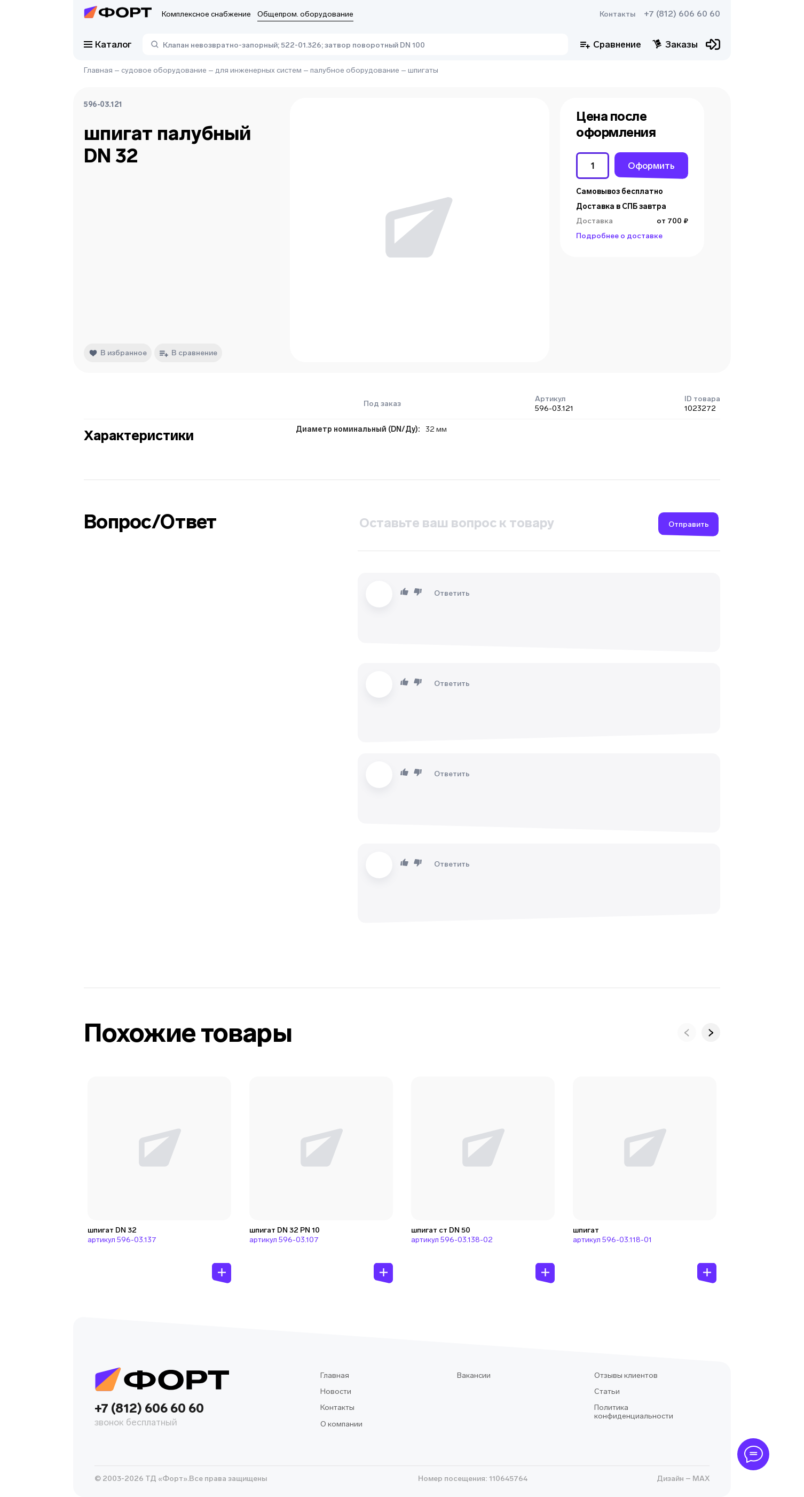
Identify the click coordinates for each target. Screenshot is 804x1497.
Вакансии (474, 1375)
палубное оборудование (354, 70)
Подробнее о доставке (619, 235)
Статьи (607, 1391)
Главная (98, 70)
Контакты (617, 14)
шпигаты (423, 70)
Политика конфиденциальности (633, 1412)
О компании (341, 1424)
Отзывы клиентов (626, 1375)
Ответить (452, 593)
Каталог (108, 44)
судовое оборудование (164, 70)
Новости (335, 1391)
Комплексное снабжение (206, 14)
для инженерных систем (258, 70)
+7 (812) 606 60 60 (682, 14)
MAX (700, 1478)
